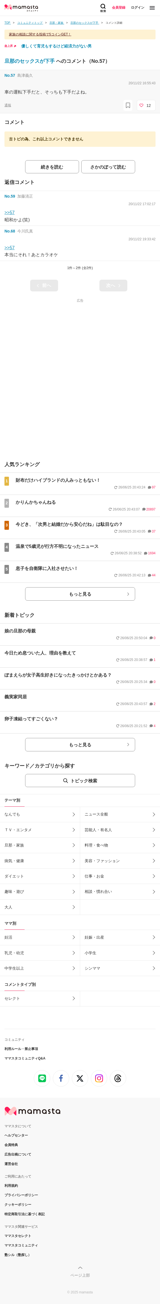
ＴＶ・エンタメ (18, 830)
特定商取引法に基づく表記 (24, 1214)
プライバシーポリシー (21, 1195)
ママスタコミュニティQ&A (25, 1058)
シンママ (92, 968)
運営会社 (11, 1164)
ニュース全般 (96, 814)
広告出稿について (17, 1154)
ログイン (137, 7)
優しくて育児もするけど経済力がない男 (56, 46)
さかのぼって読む (108, 167)
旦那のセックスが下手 (30, 61)
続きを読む (52, 167)
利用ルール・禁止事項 (21, 1049)
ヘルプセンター (16, 1135)
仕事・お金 (94, 876)
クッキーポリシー (17, 1204)
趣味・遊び (14, 891)
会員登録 (118, 7)
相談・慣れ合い (98, 891)
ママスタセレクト (17, 1236)
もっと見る (80, 594)
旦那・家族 (14, 845)
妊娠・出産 (94, 937)
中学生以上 (14, 968)
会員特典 (11, 1145)
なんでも (12, 814)
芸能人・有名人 (98, 830)
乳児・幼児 (14, 953)
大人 (8, 907)
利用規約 (11, 1185)
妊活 (8, 937)
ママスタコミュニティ (21, 1245)
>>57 (9, 212)
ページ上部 (80, 1275)
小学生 (90, 953)
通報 (7, 105)
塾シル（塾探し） (17, 1255)
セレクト (12, 998)
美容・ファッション (102, 861)
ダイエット (14, 876)
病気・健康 (14, 861)
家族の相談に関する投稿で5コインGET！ (40, 34)
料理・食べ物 (96, 845)
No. (9, 75)
